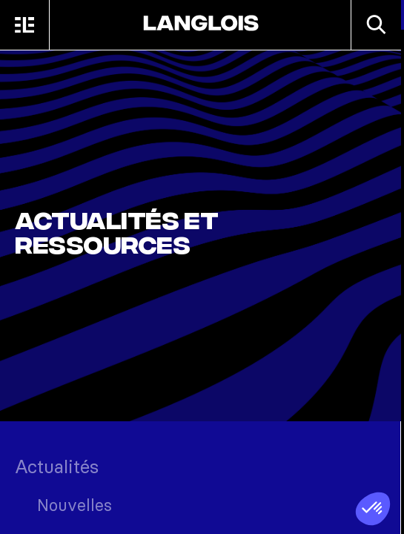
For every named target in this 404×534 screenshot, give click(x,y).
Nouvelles (74, 505)
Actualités (57, 466)
